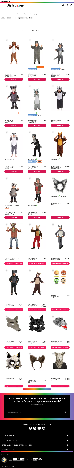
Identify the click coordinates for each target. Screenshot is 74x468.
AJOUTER (14, 79)
